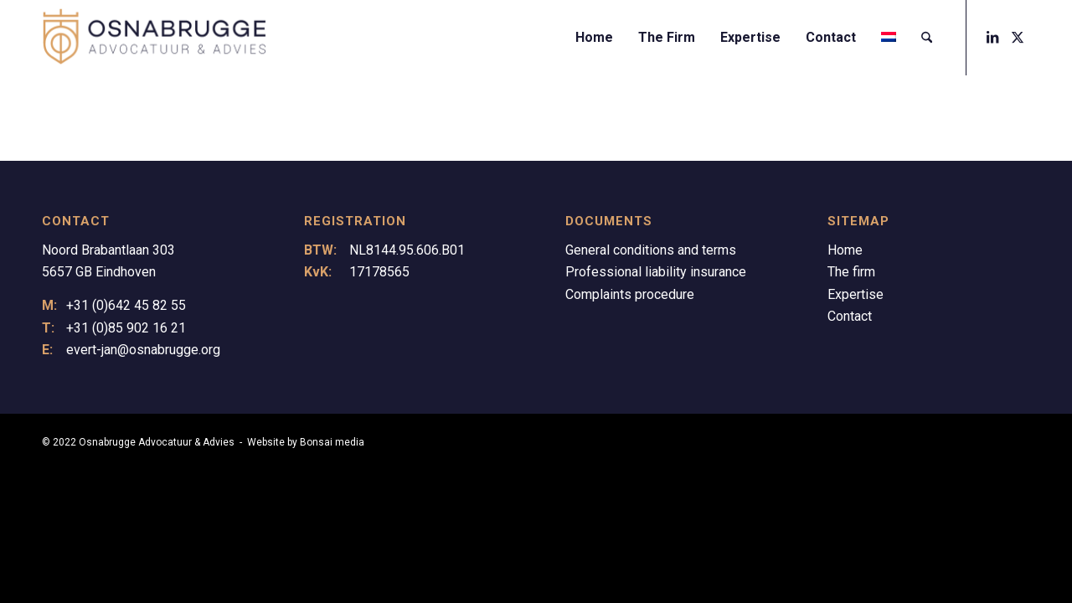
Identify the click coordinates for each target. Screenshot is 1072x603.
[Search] (927, 37)
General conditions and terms (650, 250)
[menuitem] (594, 37)
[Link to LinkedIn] (992, 36)
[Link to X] (1017, 36)
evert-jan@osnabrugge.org (143, 350)
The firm (851, 272)
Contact (849, 316)
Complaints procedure (629, 294)
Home (845, 250)
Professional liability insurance (655, 272)
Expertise (855, 294)
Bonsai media (332, 442)
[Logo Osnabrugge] (154, 37)
